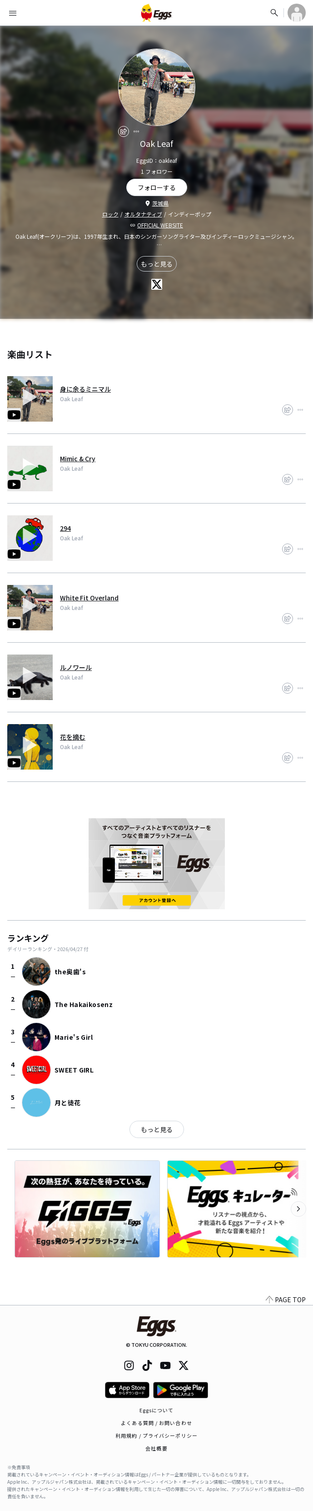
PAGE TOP (286, 1299)
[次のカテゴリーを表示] (298, 1209)
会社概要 (156, 1448)
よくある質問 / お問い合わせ (156, 1422)
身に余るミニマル (85, 388)
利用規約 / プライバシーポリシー (156, 1435)
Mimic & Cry (77, 458)
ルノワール (76, 667)
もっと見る (157, 263)
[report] (136, 131)
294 (65, 528)
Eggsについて (156, 1410)
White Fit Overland (89, 597)
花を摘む (72, 736)
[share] (123, 131)
